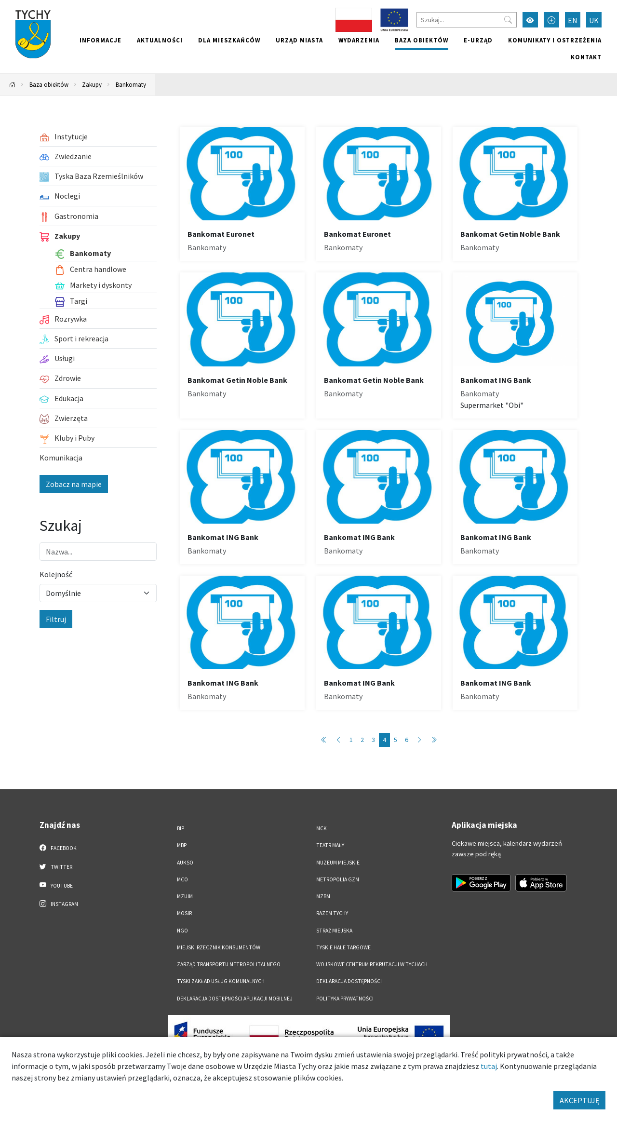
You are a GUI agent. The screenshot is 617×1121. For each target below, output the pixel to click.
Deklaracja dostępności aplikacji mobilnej (235, 998)
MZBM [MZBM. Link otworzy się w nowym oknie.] (323, 896)
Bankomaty (131, 84)
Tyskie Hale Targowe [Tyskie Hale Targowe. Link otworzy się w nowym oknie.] (343, 947)
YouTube (56, 885)
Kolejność (56, 574)
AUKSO (185, 862)
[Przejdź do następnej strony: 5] (419, 740)
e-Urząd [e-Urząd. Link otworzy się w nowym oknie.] (478, 40)
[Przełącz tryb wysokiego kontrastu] (530, 19)
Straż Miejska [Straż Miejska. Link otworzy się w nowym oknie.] (334, 930)
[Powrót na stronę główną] (12, 84)
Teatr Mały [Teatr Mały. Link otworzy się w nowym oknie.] (330, 845)
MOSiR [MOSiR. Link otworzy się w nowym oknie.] (184, 913)
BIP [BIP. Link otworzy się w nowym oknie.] (180, 828)
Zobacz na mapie (74, 484)
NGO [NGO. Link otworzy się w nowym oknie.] (182, 930)
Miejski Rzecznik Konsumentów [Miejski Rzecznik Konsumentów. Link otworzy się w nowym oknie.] (218, 947)
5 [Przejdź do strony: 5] (395, 739)
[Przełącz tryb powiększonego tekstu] (551, 19)
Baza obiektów (421, 40)
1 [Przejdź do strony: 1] (351, 739)
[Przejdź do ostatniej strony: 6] (434, 740)
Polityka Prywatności (345, 998)
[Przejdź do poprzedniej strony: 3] (338, 740)
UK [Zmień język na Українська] (594, 20)
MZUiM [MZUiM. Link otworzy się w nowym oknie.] (185, 896)
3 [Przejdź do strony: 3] (373, 739)
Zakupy (92, 84)
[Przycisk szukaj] (508, 19)
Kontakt (586, 57)
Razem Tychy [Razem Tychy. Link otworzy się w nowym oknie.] (332, 913)
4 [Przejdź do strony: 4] (384, 739)
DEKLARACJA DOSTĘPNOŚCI (349, 981)
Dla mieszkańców (229, 40)
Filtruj (56, 619)
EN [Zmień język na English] (572, 20)
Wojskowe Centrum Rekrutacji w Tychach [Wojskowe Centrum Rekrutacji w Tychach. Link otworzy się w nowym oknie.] (372, 964)
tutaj (489, 1066)
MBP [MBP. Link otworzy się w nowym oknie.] (182, 845)
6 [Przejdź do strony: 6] (406, 739)
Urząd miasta (299, 40)
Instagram (59, 903)
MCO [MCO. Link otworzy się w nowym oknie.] (182, 879)
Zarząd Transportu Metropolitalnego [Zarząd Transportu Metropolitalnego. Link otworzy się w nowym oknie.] (229, 964)
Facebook (58, 847)
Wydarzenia (358, 40)
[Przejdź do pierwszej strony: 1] (324, 740)
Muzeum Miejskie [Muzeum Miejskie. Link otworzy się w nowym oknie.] (338, 862)
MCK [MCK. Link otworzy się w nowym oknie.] (321, 828)
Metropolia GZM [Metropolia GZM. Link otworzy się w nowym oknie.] (337, 879)
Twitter (56, 866)
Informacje (100, 40)
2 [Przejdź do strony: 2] (362, 739)
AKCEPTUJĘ (579, 1100)
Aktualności (160, 40)
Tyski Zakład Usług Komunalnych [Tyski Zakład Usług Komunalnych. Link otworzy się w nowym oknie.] (221, 981)
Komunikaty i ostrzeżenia (555, 40)
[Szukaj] (466, 19)
